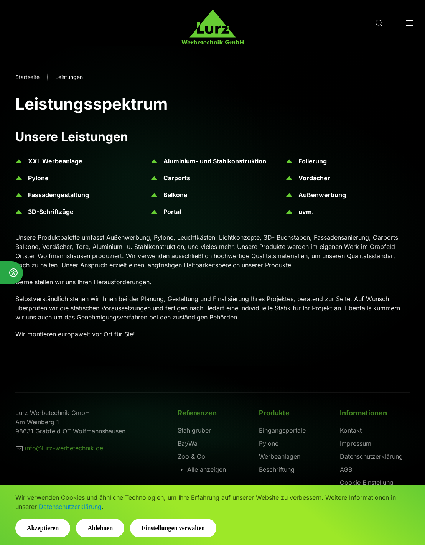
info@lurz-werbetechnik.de (64, 448)
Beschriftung (277, 469)
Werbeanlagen (279, 456)
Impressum (355, 443)
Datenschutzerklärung (371, 456)
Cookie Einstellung (367, 482)
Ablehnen (100, 528)
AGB (346, 469)
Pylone (268, 443)
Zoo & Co (191, 456)
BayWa (188, 443)
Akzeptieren (43, 528)
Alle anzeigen (202, 469)
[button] (379, 23)
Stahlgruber (194, 430)
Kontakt (351, 430)
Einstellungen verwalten (173, 528)
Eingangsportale (282, 430)
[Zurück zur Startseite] (212, 30)
